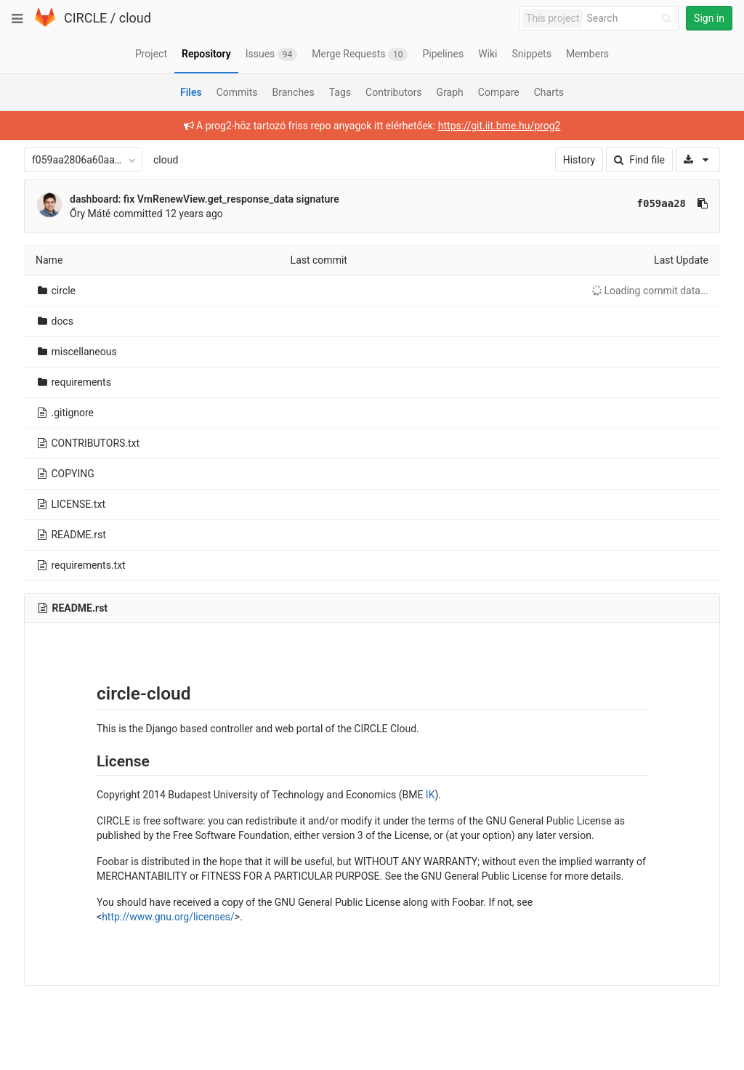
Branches (293, 92)
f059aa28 (661, 203)
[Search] (631, 18)
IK (430, 795)
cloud (135, 17)
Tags (340, 92)
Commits (237, 92)
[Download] (698, 159)
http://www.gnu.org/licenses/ (168, 917)
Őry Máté (90, 213)
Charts (549, 92)
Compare (498, 92)
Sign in (709, 18)
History (579, 160)
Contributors (393, 92)
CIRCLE (85, 17)
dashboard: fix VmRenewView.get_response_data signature (204, 199)
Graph (450, 92)
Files (191, 92)
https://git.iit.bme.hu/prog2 (499, 125)
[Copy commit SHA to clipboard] (703, 203)
